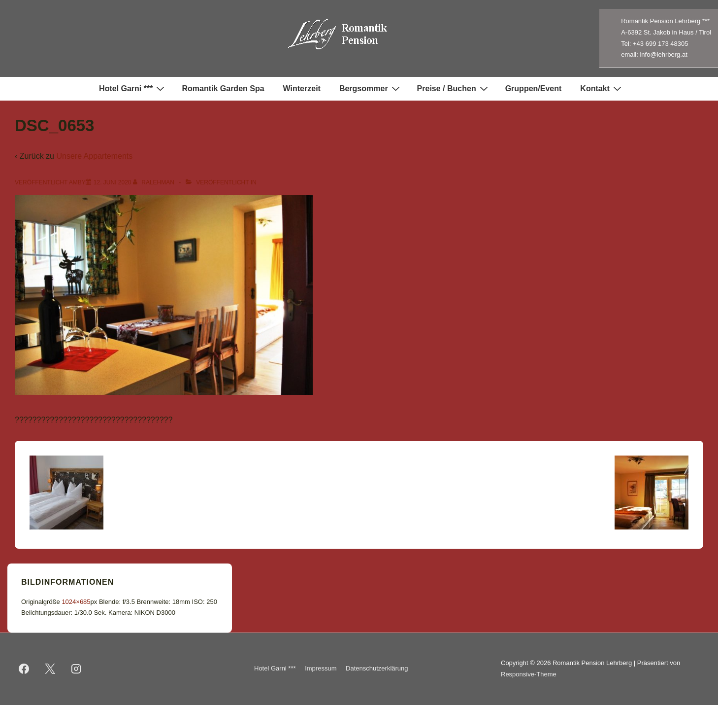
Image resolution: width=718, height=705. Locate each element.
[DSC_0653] (112, 182)
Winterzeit (302, 88)
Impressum (320, 668)
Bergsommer (370, 88)
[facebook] (24, 669)
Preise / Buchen (453, 88)
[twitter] (50, 669)
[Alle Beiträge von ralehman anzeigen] (154, 182)
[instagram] (76, 669)
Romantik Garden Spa (223, 88)
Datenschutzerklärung (377, 668)
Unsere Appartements (94, 156)
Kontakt (602, 88)
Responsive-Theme (528, 674)
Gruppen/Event (533, 88)
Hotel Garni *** (133, 88)
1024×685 (76, 601)
